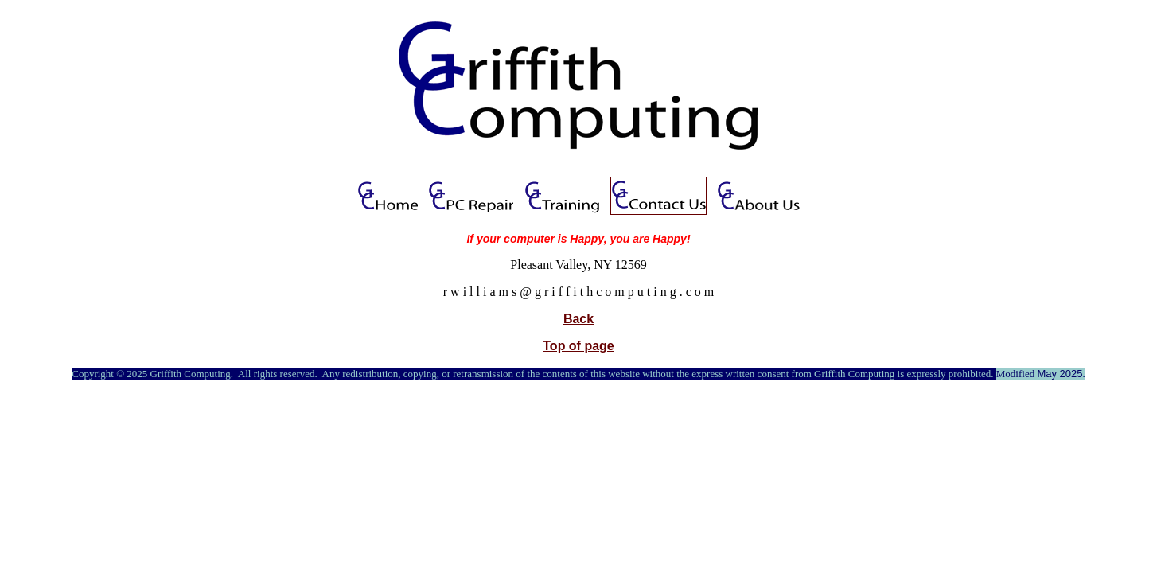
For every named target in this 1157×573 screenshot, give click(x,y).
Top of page (578, 346)
